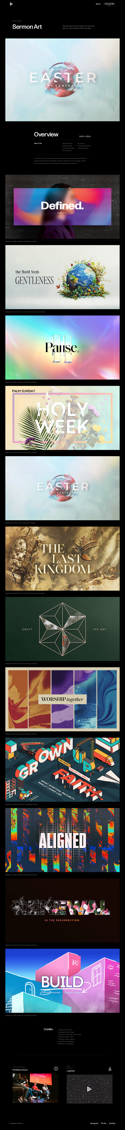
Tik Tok (103, 1123)
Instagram (94, 1123)
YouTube (112, 1123)
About (98, 4)
